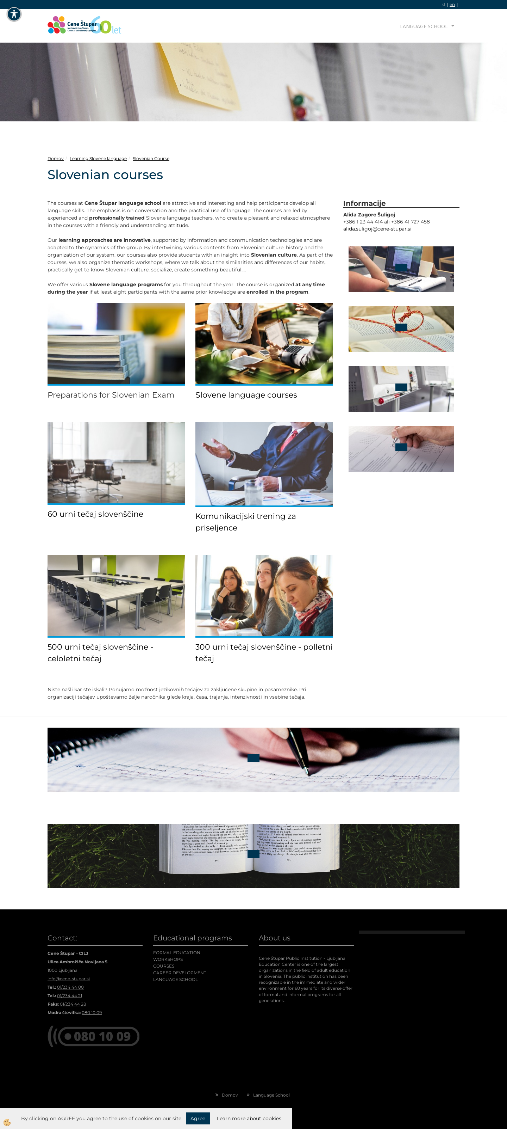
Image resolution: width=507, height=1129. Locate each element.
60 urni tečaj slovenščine (95, 514)
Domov (56, 158)
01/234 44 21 (69, 995)
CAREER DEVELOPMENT (179, 972)
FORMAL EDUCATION (176, 952)
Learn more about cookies (249, 1118)
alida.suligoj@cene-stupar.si (377, 229)
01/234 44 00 (70, 987)
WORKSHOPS (168, 959)
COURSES (163, 966)
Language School (424, 26)
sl (443, 4)
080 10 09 (92, 1012)
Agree (197, 1118)
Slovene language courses (246, 395)
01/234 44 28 (73, 1004)
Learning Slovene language (98, 158)
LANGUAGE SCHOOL (175, 979)
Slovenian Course (151, 158)
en (452, 4)
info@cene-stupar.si (69, 978)
